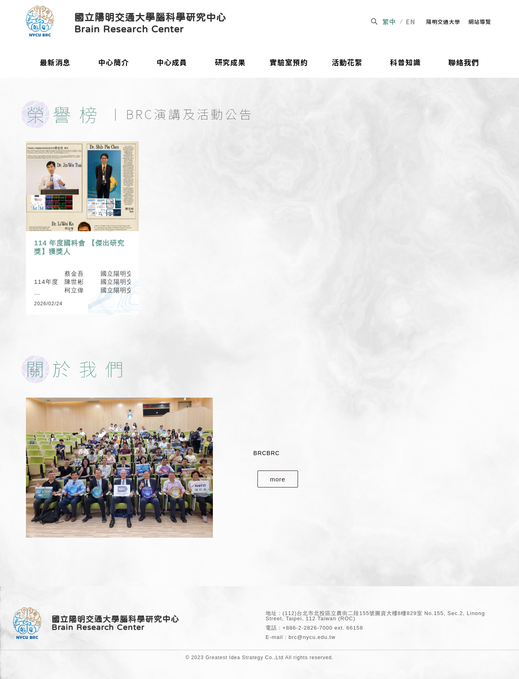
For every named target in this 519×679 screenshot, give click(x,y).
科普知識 (405, 62)
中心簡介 (113, 62)
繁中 (389, 21)
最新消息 (55, 62)
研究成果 (230, 62)
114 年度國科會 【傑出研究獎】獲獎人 (79, 247)
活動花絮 (347, 62)
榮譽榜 (65, 114)
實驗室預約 (289, 62)
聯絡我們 (463, 62)
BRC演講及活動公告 (189, 114)
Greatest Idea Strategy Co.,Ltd (245, 657)
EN (410, 21)
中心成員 (172, 62)
